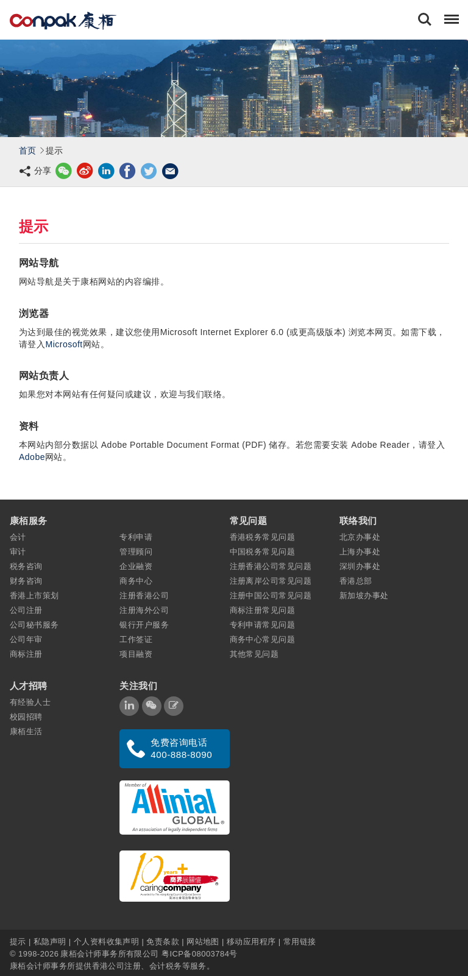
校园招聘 (26, 716)
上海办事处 (359, 551)
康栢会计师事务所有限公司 (109, 953)
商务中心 (135, 580)
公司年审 (26, 639)
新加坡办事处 (364, 595)
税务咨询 (26, 566)
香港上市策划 (34, 595)
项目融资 (135, 654)
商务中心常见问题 (263, 639)
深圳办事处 (359, 566)
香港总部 (355, 580)
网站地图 (202, 941)
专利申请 (135, 537)
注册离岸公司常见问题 (271, 580)
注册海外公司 (144, 610)
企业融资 (135, 566)
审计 (18, 551)
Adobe (32, 457)
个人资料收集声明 (107, 941)
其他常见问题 (254, 654)
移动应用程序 (251, 941)
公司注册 (26, 610)
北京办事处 (359, 537)
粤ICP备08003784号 (199, 953)
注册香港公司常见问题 (271, 566)
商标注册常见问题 (263, 610)
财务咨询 (26, 580)
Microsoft (63, 344)
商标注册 (26, 654)
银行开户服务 (144, 624)
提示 (19, 941)
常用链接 (299, 941)
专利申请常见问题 (263, 624)
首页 (28, 150)
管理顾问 (135, 551)
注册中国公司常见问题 (271, 595)
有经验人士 (30, 702)
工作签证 (135, 639)
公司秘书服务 (34, 624)
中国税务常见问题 (263, 551)
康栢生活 (26, 731)
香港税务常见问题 (263, 537)
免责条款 (162, 941)
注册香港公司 (144, 595)
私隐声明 (50, 941)
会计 (18, 537)
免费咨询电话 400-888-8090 (181, 748)
